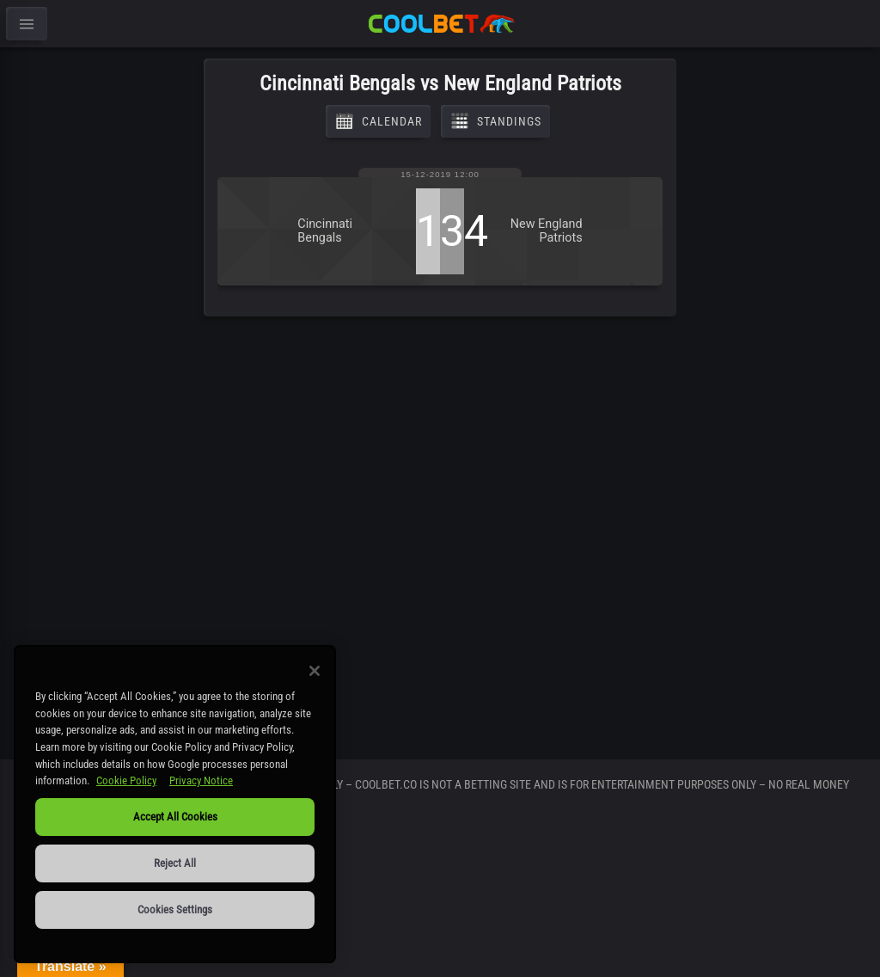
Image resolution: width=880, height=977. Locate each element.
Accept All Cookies (175, 816)
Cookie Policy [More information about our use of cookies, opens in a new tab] (126, 780)
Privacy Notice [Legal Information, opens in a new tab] (201, 780)
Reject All (175, 863)
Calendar (378, 121)
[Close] (314, 671)
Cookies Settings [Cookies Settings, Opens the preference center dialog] (175, 909)
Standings (495, 121)
